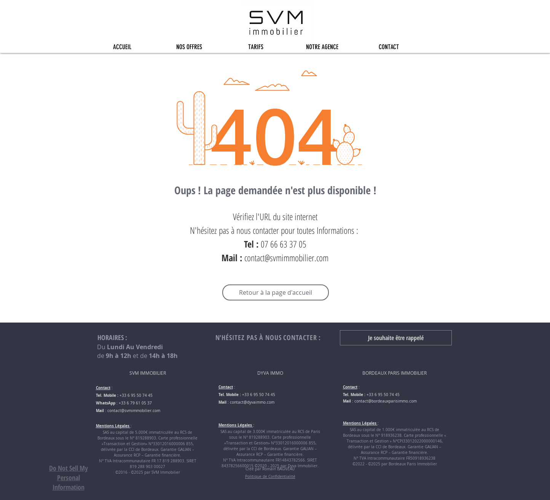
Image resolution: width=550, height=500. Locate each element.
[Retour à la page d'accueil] (275, 292)
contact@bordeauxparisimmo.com (385, 401)
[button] (189, 47)
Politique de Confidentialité (270, 476)
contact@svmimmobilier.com (286, 257)
